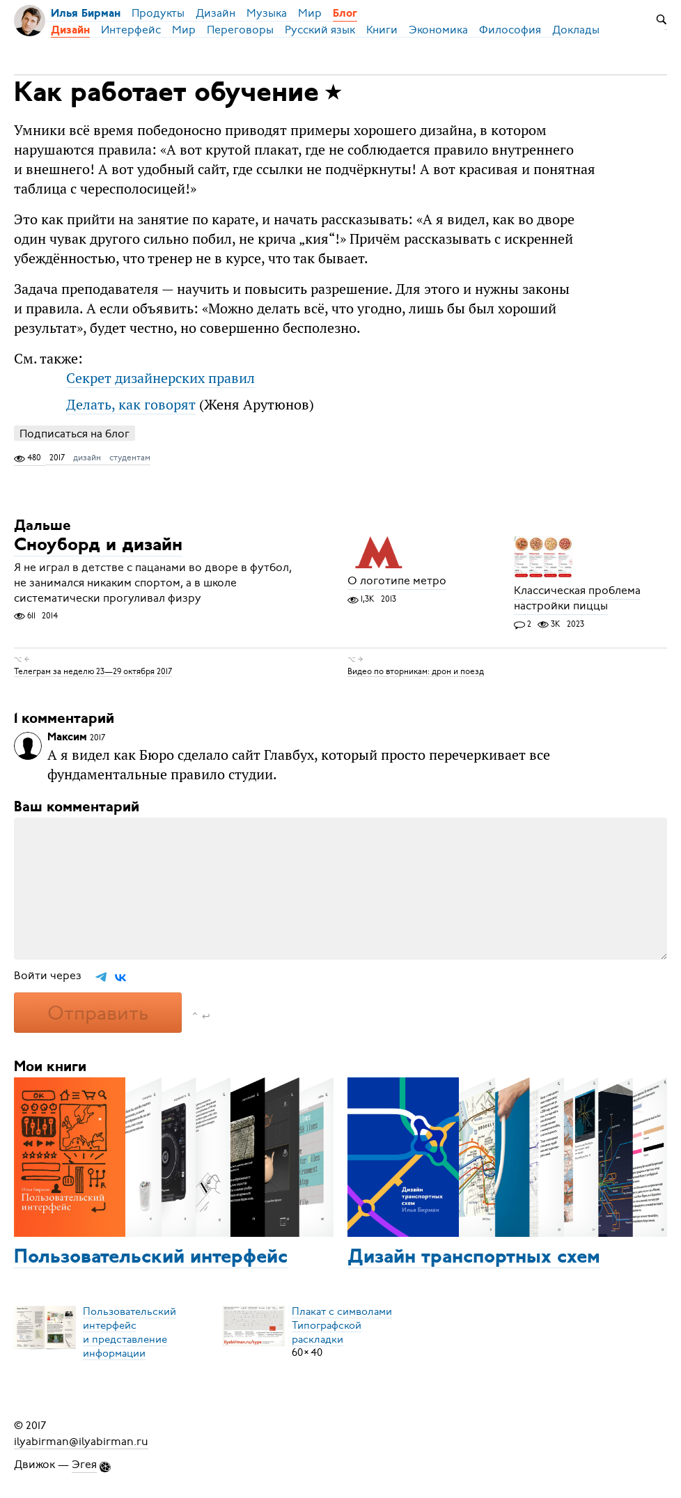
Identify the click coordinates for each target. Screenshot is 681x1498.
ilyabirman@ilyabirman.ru (81, 1441)
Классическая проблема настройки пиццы (577, 599)
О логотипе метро (396, 581)
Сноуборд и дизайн (98, 546)
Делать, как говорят (131, 404)
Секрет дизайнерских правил (160, 377)
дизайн (87, 457)
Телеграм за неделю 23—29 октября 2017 (93, 670)
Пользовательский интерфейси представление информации (129, 1331)
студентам (129, 457)
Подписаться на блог (74, 433)
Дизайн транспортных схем (473, 1257)
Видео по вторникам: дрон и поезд (415, 670)
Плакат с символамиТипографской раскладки (342, 1324)
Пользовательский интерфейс (151, 1257)
